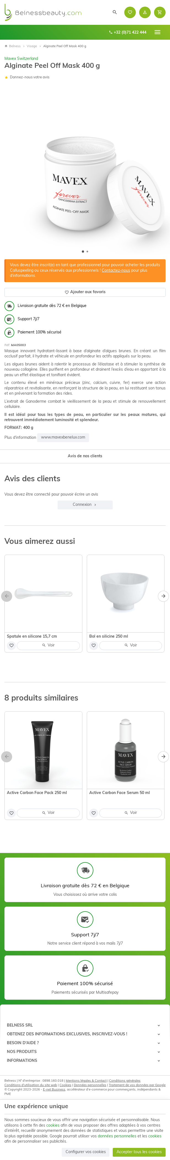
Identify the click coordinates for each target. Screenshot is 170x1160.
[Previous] (6, 596)
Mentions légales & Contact (86, 1081)
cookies (53, 1126)
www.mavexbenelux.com (63, 437)
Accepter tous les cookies (139, 1152)
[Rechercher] (115, 12)
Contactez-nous (116, 271)
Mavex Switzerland (21, 59)
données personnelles (117, 1136)
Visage (32, 46)
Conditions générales (125, 1081)
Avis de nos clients (85, 456)
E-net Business (54, 1089)
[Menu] (158, 32)
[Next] (163, 596)
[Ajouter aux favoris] (11, 645)
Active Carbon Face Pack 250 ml (37, 793)
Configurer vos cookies (86, 1152)
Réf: (7, 345)
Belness (12, 46)
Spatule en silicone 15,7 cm (32, 637)
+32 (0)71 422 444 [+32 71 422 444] (127, 32)
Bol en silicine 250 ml (108, 637)
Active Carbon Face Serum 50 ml (119, 793)
